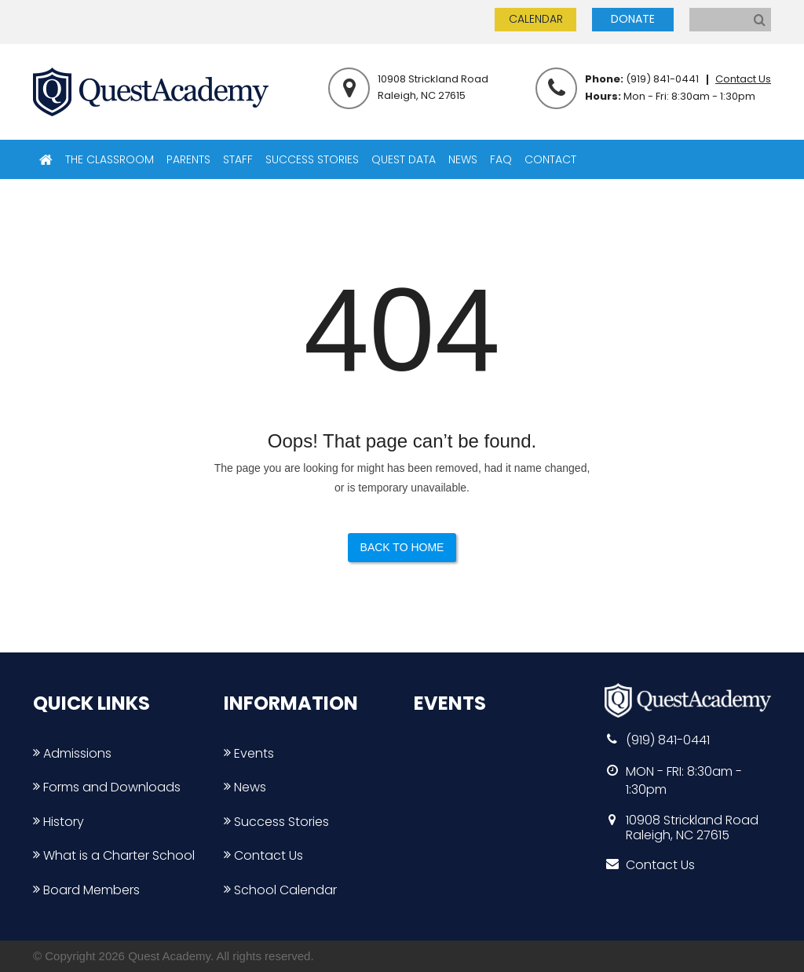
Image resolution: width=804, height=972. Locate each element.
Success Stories (276, 822)
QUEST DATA (403, 159)
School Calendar (280, 890)
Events (249, 753)
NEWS (462, 159)
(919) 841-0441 (662, 78)
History (58, 822)
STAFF (238, 159)
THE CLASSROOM (109, 159)
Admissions (72, 753)
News (245, 787)
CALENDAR (536, 19)
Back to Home (402, 547)
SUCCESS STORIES (312, 159)
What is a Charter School (114, 855)
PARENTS (188, 159)
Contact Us (743, 78)
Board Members (86, 890)
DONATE (633, 19)
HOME (46, 159)
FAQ (501, 159)
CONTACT (550, 159)
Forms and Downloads (107, 787)
